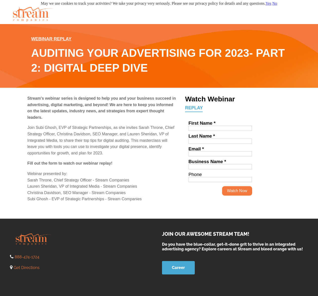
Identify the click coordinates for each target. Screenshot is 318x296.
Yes (268, 3)
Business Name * (207, 161)
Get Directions (27, 267)
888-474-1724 (27, 257)
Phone (195, 174)
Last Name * (202, 136)
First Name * (202, 123)
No (274, 3)
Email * (196, 148)
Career (178, 267)
